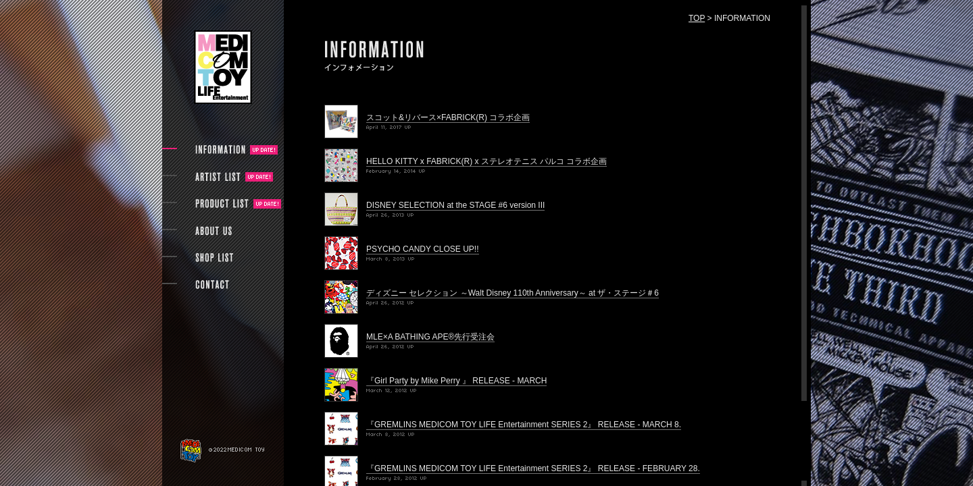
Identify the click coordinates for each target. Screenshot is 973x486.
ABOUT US (213, 231)
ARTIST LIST (220, 177)
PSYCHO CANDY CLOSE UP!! (422, 249)
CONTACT (212, 285)
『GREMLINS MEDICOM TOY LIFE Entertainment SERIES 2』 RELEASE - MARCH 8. (523, 424)
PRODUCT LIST (222, 204)
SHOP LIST (214, 258)
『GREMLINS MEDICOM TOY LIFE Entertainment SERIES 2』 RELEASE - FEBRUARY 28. (533, 468)
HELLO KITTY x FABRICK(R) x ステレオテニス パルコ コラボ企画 (486, 161)
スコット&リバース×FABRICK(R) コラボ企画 (448, 117)
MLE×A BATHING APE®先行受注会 (430, 337)
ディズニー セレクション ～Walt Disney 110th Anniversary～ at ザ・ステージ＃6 (512, 293)
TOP (697, 18)
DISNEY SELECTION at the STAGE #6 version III (455, 205)
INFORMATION (220, 150)
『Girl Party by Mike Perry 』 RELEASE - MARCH (456, 380)
